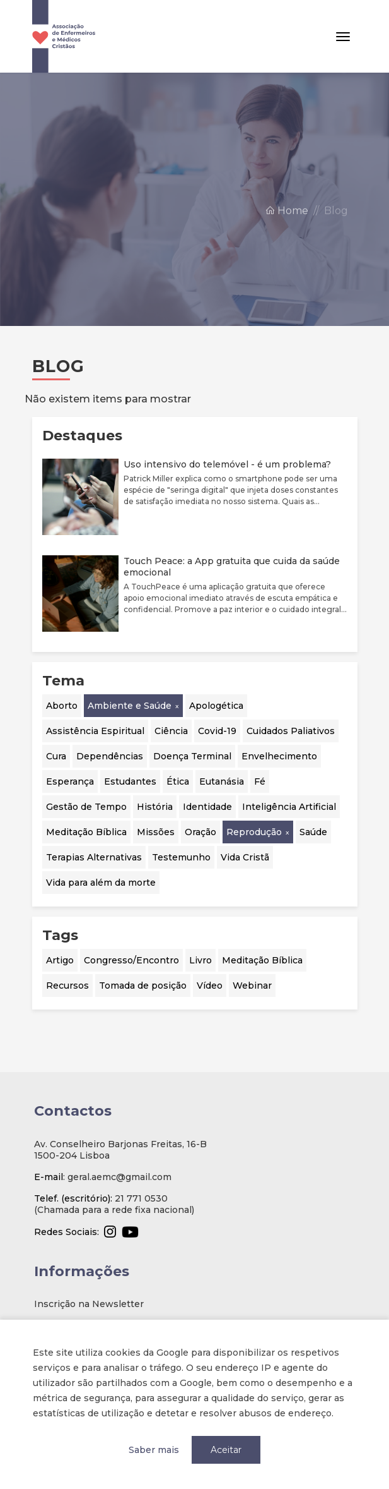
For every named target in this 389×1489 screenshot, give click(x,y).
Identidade (207, 806)
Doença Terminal (192, 756)
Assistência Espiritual (95, 731)
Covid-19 (217, 731)
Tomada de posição (143, 985)
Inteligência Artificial (289, 806)
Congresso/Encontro (131, 960)
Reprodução (254, 832)
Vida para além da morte (101, 882)
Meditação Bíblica (86, 832)
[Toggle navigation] (342, 37)
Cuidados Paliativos (291, 731)
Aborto (62, 705)
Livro (200, 960)
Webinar (252, 985)
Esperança (70, 781)
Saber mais (154, 1450)
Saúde (313, 832)
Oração (200, 832)
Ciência (171, 731)
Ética (177, 781)
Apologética (216, 705)
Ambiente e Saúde (129, 705)
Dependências (109, 756)
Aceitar (226, 1450)
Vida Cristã (245, 857)
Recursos (67, 985)
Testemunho (181, 857)
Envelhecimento (279, 756)
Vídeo (210, 985)
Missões (156, 832)
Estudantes (130, 781)
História (155, 806)
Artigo (60, 960)
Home (286, 221)
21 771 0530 (141, 1198)
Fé (259, 781)
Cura (56, 756)
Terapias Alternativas (94, 857)
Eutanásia (221, 781)
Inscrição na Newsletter (89, 1304)
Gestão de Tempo (86, 806)
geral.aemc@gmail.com (119, 1177)
